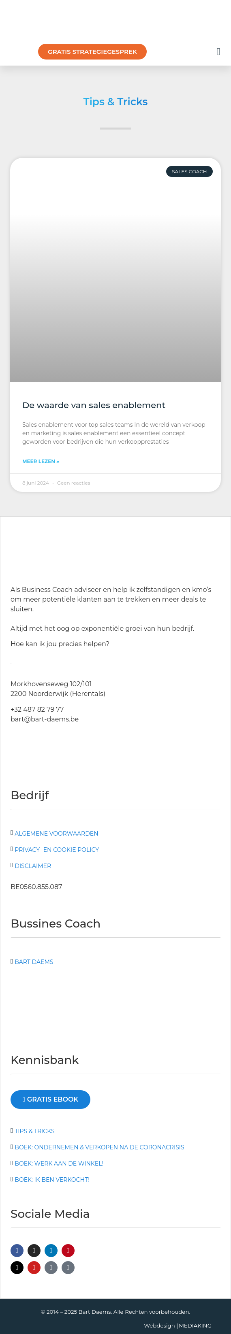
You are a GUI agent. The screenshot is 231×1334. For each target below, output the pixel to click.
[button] (218, 52)
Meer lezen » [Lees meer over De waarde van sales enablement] (40, 461)
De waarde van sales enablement (93, 405)
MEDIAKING (195, 1325)
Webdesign (159, 1325)
